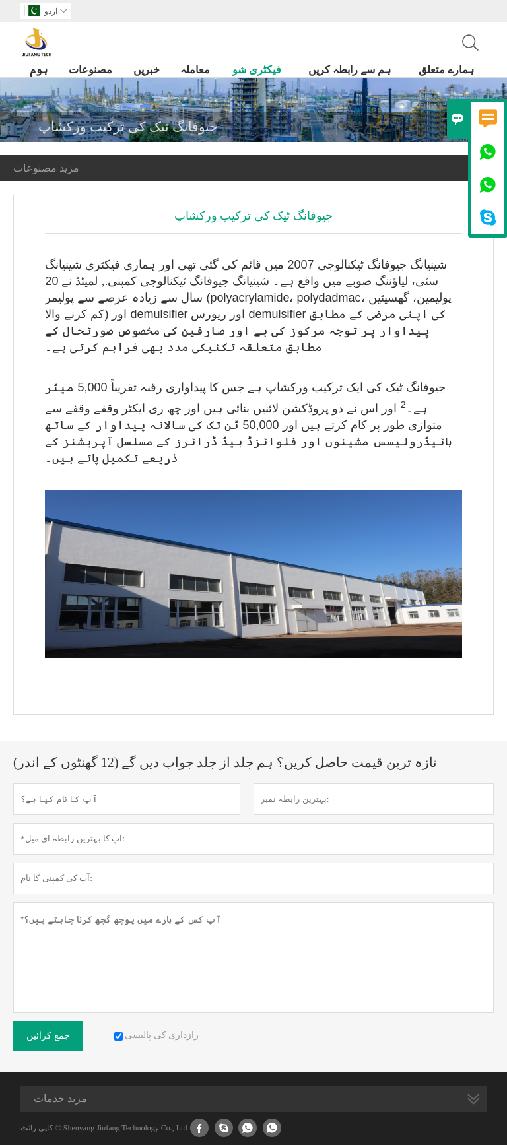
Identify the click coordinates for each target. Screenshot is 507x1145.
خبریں (146, 69)
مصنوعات (90, 69)
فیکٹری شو (256, 69)
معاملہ (195, 69)
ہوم (39, 69)
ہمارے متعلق (446, 69)
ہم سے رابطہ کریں (349, 69)
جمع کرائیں (48, 1036)
